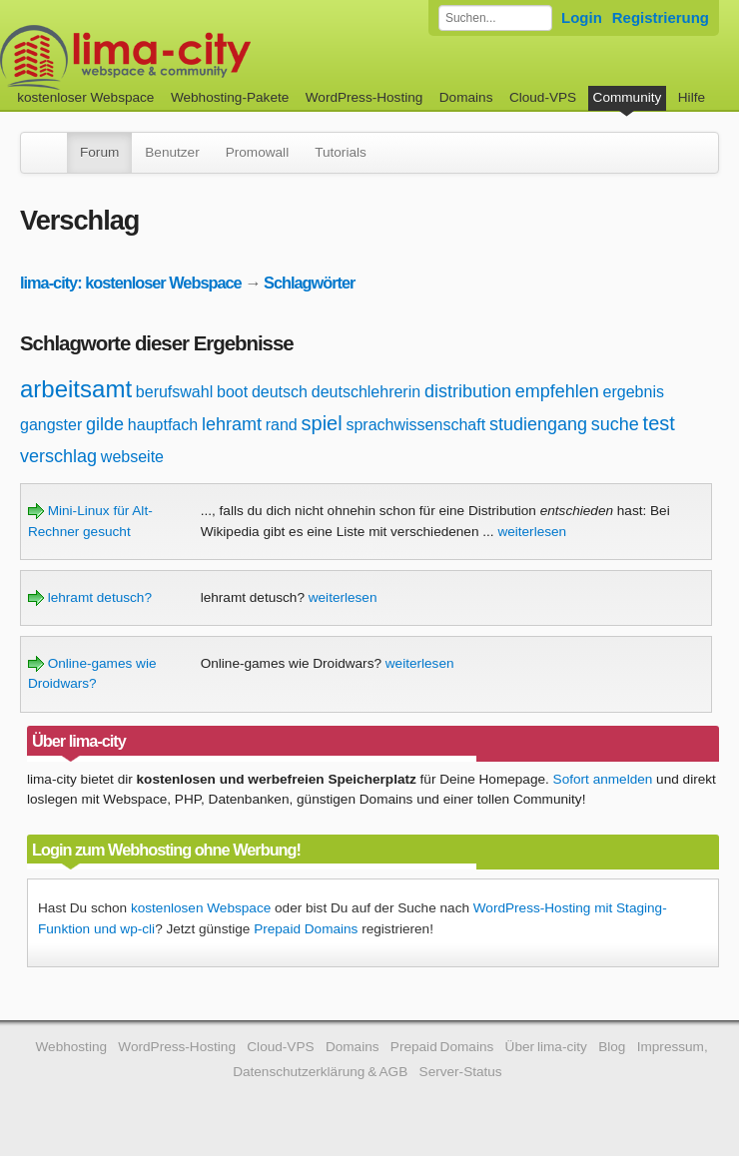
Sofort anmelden (603, 779)
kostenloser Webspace (85, 97)
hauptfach (163, 424)
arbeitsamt (76, 388)
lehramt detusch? (90, 597)
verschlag (58, 456)
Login (581, 17)
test (659, 423)
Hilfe (691, 97)
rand (282, 424)
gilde (105, 424)
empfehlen (557, 391)
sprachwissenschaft (415, 424)
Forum (99, 152)
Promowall (257, 152)
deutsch (280, 391)
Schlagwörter (309, 282)
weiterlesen (531, 531)
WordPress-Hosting (364, 97)
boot (232, 391)
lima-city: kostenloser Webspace (131, 282)
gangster (51, 424)
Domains (466, 97)
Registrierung (660, 17)
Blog (611, 1046)
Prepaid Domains (306, 928)
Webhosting (71, 1046)
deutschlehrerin (366, 391)
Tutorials (341, 152)
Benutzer (172, 152)
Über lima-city (546, 1046)
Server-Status (460, 1071)
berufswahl (174, 391)
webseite (132, 456)
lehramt (232, 424)
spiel (322, 423)
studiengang (538, 424)
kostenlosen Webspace (201, 907)
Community (627, 97)
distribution (467, 391)
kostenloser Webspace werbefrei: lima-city (199, 57)
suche (615, 424)
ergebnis (633, 391)
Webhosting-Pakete (230, 97)
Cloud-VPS (542, 97)
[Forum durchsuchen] (495, 18)
